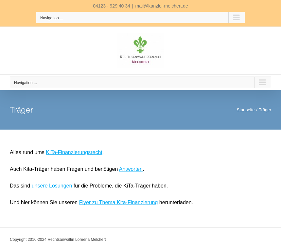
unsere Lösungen (52, 185)
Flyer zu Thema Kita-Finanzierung (118, 202)
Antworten (131, 169)
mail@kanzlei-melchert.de (161, 6)
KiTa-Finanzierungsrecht (74, 152)
